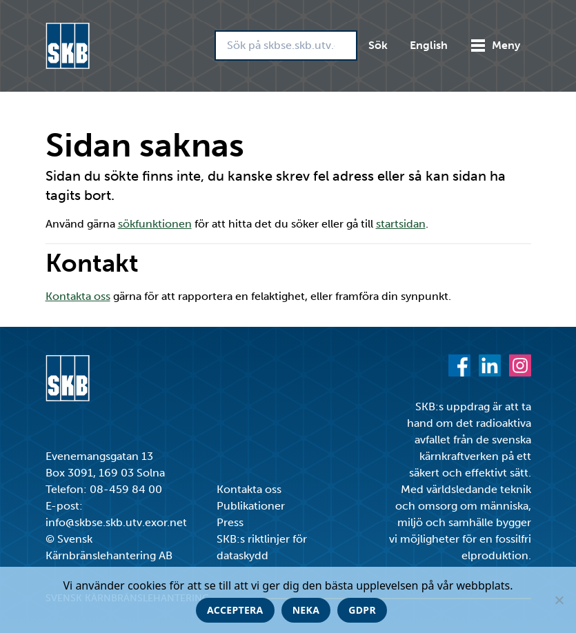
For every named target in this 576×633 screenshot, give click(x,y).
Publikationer (251, 505)
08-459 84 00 (126, 489)
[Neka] (559, 600)
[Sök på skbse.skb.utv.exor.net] (286, 45)
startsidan (401, 223)
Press (230, 522)
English (429, 45)
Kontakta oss (78, 296)
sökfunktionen (155, 223)
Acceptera (235, 609)
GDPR (362, 609)
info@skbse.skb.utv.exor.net (116, 522)
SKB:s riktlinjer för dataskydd (262, 547)
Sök (378, 45)
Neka (306, 609)
